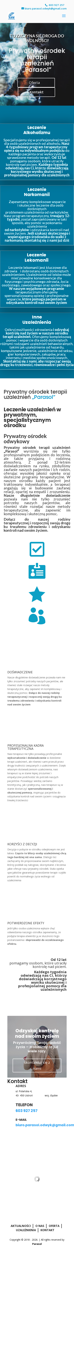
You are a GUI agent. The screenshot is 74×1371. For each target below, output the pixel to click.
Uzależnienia (26, 1230)
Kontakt (36, 92)
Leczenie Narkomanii (37, 192)
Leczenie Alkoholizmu (36, 130)
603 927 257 (56, 5)
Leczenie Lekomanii (36, 257)
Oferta (34, 82)
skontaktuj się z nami (37, 1065)
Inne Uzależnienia (36, 319)
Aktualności (21, 1226)
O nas (39, 1226)
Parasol (37, 1244)
